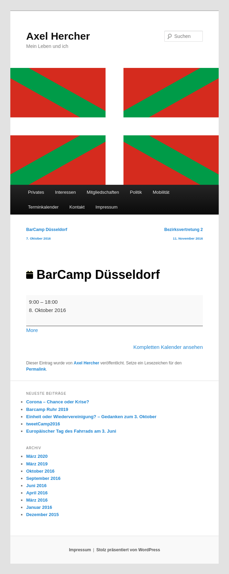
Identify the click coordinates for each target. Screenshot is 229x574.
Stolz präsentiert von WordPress (128, 549)
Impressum (106, 207)
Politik (136, 192)
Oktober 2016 (40, 471)
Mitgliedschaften (103, 192)
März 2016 (37, 500)
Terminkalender (43, 207)
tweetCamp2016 (43, 423)
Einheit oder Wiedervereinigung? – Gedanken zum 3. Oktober (91, 416)
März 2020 (37, 456)
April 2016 (37, 492)
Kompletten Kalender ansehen (168, 347)
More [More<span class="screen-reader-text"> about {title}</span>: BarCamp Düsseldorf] (32, 330)
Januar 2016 (39, 507)
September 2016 (43, 478)
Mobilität (161, 192)
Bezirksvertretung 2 (183, 235)
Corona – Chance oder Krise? (57, 401)
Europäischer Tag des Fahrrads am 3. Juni (71, 431)
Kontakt (77, 207)
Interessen (65, 192)
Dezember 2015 (42, 514)
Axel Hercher (58, 36)
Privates (36, 192)
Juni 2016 (36, 485)
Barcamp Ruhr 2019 (47, 409)
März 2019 (37, 463)
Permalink (36, 369)
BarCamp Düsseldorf (46, 235)
